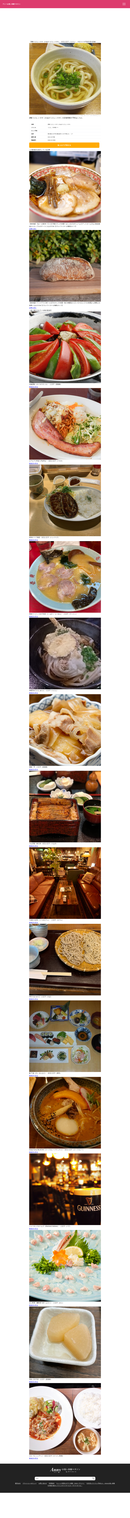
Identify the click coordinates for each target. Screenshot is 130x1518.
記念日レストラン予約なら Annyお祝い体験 (101, 1483)
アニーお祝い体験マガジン (12, 4)
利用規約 (51, 1483)
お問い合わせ (43, 1483)
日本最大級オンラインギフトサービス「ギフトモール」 (65, 1485)
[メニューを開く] (123, 4)
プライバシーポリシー (29, 1483)
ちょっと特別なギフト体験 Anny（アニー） (70, 1483)
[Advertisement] (65, 23)
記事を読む (33, 229)
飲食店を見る (33, 387)
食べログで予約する (64, 145)
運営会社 (18, 1483)
